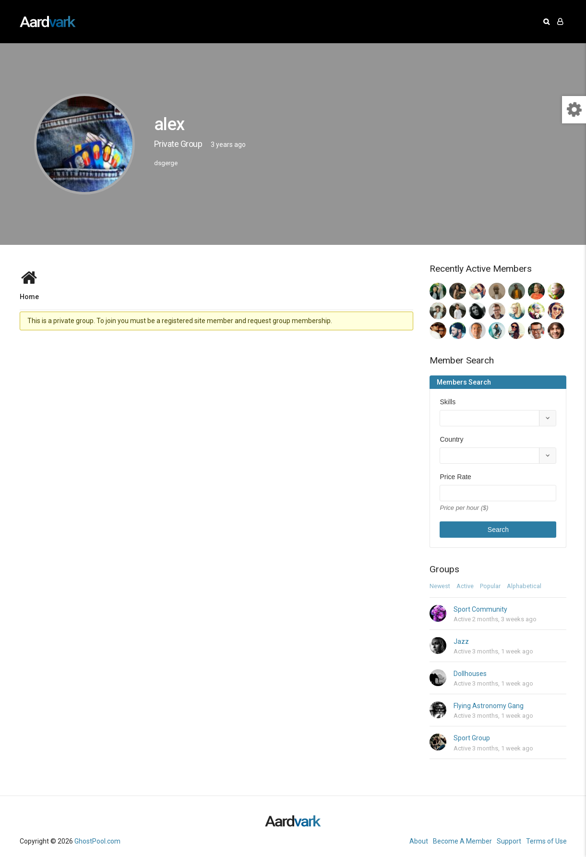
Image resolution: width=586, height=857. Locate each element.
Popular (490, 586)
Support (509, 841)
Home (29, 296)
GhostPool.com (97, 841)
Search (498, 529)
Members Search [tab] (464, 382)
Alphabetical (524, 586)
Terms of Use (546, 841)
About (418, 841)
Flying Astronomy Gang (489, 706)
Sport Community (480, 609)
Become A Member (462, 841)
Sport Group (472, 738)
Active (465, 586)
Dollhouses (470, 673)
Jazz (461, 641)
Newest (440, 586)
